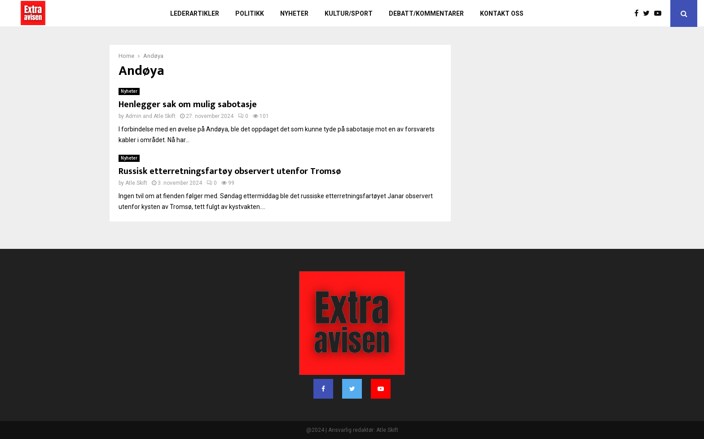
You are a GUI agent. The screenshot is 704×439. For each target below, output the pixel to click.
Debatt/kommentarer (426, 13)
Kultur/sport (349, 13)
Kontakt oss (502, 13)
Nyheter (294, 13)
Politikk (249, 13)
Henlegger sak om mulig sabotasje (188, 104)
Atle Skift (165, 116)
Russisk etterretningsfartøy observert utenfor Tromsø (230, 171)
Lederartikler (194, 13)
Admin (133, 116)
